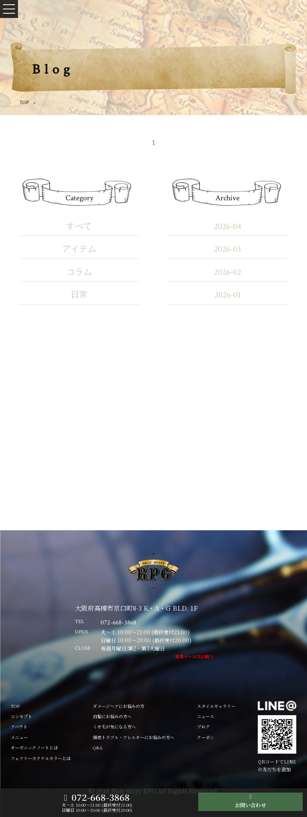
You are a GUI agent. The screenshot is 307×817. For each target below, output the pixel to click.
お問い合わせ (250, 804)
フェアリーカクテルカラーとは (41, 758)
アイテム (79, 249)
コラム (79, 272)
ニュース (205, 716)
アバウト (19, 726)
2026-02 (227, 272)
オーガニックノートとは (34, 747)
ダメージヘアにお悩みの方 (118, 706)
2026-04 (227, 226)
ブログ (203, 726)
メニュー (19, 737)
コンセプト (21, 716)
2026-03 (227, 249)
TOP (24, 102)
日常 (79, 294)
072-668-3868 (101, 797)
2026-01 (228, 294)
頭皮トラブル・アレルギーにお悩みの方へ (133, 737)
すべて (79, 226)
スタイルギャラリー (216, 706)
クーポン (205, 737)
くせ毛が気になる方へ (114, 726)
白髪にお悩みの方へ (112, 716)
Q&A (97, 747)
